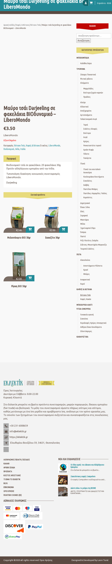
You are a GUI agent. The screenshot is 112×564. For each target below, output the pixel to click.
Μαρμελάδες (88, 88)
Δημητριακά (85, 203)
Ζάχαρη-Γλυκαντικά (88, 74)
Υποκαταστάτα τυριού (92, 145)
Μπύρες (86, 274)
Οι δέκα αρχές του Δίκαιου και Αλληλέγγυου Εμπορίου (87, 466)
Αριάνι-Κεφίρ (88, 149)
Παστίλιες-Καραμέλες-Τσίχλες (95, 193)
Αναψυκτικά (85, 279)
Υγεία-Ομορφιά (83, 309)
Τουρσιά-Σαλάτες (87, 248)
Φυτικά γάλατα (86, 78)
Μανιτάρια (84, 219)
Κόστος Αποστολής (12, 475)
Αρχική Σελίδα (9, 467)
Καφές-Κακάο (85, 299)
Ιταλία (22, 149)
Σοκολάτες (87, 180)
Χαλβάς (86, 185)
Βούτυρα (87, 133)
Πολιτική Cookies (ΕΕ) (13, 495)
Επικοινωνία (9, 487)
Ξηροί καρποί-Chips (88, 228)
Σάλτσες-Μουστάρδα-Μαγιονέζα (93, 244)
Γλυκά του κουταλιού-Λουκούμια (92, 171)
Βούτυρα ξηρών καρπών (93, 92)
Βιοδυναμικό (9, 149)
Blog (6, 483)
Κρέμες (86, 141)
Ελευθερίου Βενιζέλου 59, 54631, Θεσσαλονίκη (35, 442)
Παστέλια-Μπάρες (90, 189)
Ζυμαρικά (84, 215)
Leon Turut (103, 560)
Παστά (83, 236)
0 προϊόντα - (100, 3)
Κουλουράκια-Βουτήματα (93, 176)
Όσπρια (83, 232)
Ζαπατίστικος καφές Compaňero (83, 476)
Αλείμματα (84, 83)
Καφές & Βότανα (22, 25)
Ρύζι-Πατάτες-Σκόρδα (89, 240)
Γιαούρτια (87, 158)
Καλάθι (6, 463)
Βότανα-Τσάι (35, 25)
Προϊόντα (8, 471)
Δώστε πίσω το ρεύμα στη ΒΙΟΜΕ (83, 488)
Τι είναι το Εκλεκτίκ (12, 479)
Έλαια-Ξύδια (85, 207)
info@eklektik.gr (18, 431)
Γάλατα (86, 153)
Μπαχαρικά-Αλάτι (84, 305)
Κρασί (85, 270)
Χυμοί (82, 284)
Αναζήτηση (84, 40)
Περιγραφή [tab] (11, 158)
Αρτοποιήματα (86, 115)
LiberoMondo (54, 145)
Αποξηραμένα (85, 110)
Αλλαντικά (84, 106)
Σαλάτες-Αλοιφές (90, 129)
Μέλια (82, 224)
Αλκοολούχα (85, 260)
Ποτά (78, 254)
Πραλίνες (87, 97)
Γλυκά (82, 163)
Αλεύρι (83, 102)
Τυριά (85, 124)
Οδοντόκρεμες (86, 331)
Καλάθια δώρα (86, 63)
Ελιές (82, 211)
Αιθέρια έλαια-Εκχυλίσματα (91, 327)
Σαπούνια (84, 318)
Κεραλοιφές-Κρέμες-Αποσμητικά (93, 323)
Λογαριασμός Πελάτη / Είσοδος (17, 459)
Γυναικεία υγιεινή (87, 314)
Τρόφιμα (80, 69)
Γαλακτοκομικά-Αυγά (88, 119)
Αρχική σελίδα (9, 25)
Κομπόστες (87, 197)
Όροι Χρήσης (9, 491)
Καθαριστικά (82, 336)
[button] (30, 229)
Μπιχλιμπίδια (82, 57)
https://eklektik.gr (19, 437)
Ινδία (17, 149)
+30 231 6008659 (19, 425)
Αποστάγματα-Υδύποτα (92, 265)
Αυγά (85, 137)
